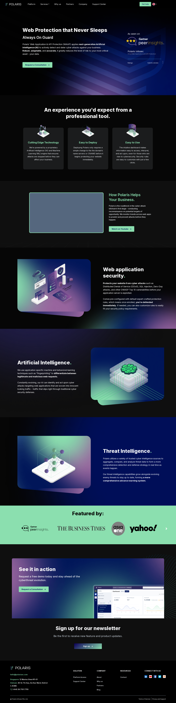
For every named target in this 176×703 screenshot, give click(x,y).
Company (83, 4)
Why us (57, 4)
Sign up (88, 646)
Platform (31, 4)
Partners (70, 4)
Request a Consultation (37, 64)
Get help (145, 4)
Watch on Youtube (121, 229)
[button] (44, 4)
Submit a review (153, 63)
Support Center (99, 4)
